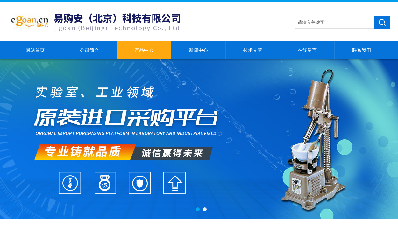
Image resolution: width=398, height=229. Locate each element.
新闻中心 (198, 50)
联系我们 (361, 50)
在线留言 (307, 50)
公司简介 (89, 50)
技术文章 (252, 50)
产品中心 (143, 50)
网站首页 (35, 50)
